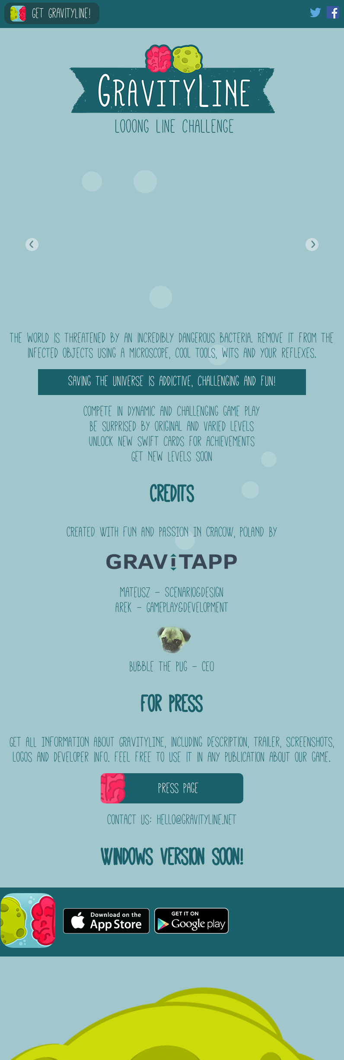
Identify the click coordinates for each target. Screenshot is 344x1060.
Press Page (179, 788)
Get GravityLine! (61, 13)
